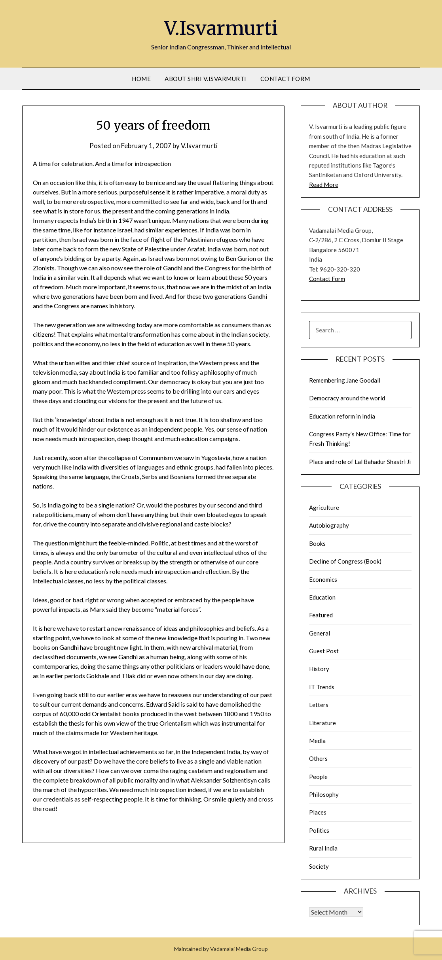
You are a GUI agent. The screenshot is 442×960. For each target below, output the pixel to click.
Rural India (323, 848)
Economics (323, 579)
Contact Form (285, 78)
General (319, 633)
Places (317, 812)
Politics (319, 830)
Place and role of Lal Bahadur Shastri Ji (360, 461)
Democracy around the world (347, 398)
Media (317, 740)
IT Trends (321, 686)
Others (318, 758)
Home (141, 78)
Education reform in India (342, 416)
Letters (318, 704)
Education (322, 597)
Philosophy (324, 794)
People (318, 776)
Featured (321, 615)
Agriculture (324, 507)
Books (317, 543)
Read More (323, 184)
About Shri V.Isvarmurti (206, 78)
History (319, 668)
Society (319, 866)
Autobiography (329, 525)
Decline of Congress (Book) (345, 561)
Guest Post (324, 650)
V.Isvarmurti (221, 28)
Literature (322, 722)
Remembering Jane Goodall (344, 380)
